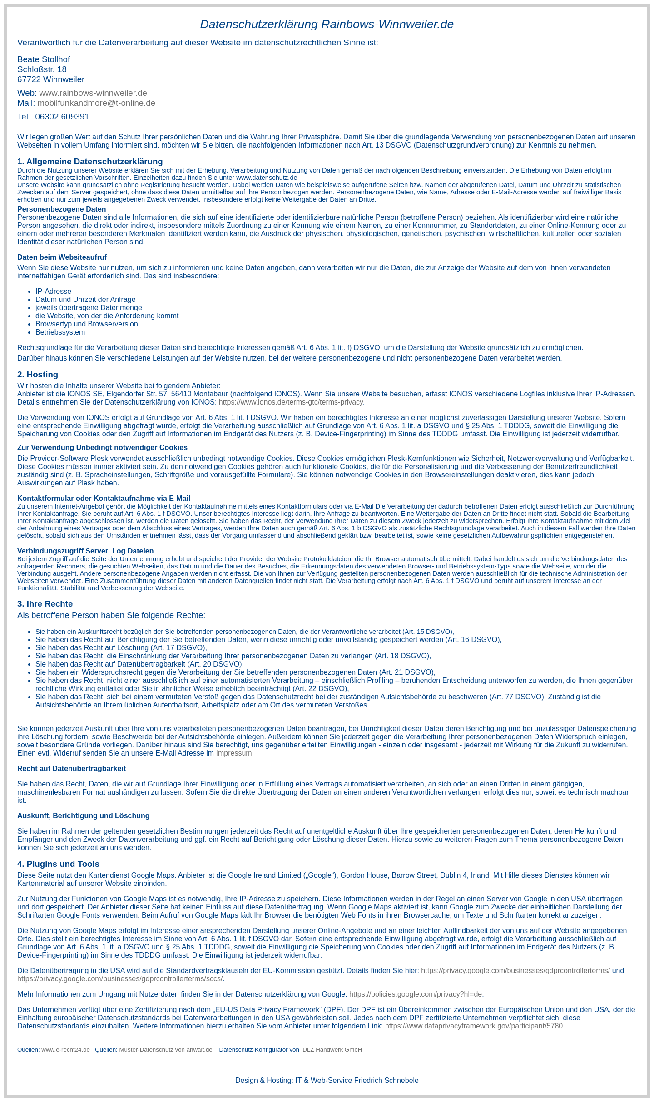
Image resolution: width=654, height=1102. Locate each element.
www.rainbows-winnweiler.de (93, 93)
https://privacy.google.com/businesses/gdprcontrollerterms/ (515, 970)
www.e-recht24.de (66, 1049)
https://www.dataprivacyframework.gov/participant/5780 (474, 1026)
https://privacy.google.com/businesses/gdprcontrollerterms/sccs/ (120, 979)
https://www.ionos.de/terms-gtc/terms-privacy (291, 402)
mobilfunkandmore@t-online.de (97, 103)
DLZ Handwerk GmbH (331, 1049)
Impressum (234, 753)
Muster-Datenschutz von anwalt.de (166, 1049)
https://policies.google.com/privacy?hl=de (415, 994)
